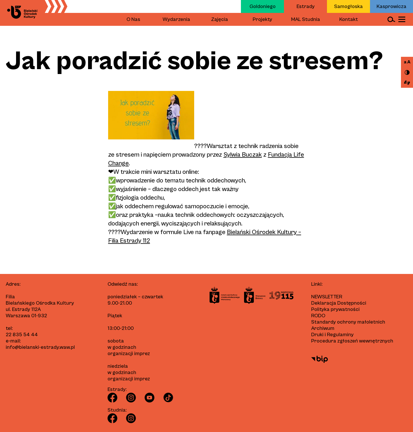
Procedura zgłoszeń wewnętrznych (352, 341)
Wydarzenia (176, 19)
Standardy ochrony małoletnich (348, 322)
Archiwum (322, 328)
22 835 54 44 (22, 335)
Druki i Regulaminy (332, 335)
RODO (318, 316)
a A (407, 62)
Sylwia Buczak (242, 154)
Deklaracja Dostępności (338, 303)
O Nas (133, 19)
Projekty (262, 19)
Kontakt (348, 19)
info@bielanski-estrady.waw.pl (40, 347)
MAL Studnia (305, 19)
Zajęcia (219, 19)
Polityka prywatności (335, 309)
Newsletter (326, 297)
